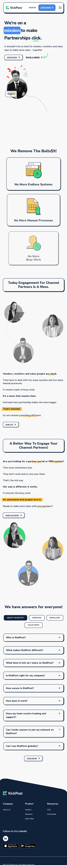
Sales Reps (29, 818)
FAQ (49, 809)
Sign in (32, 7)
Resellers (29, 814)
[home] (14, 7)
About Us (6, 809)
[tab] (15, 618)
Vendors (28, 809)
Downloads (51, 814)
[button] (60, 8)
